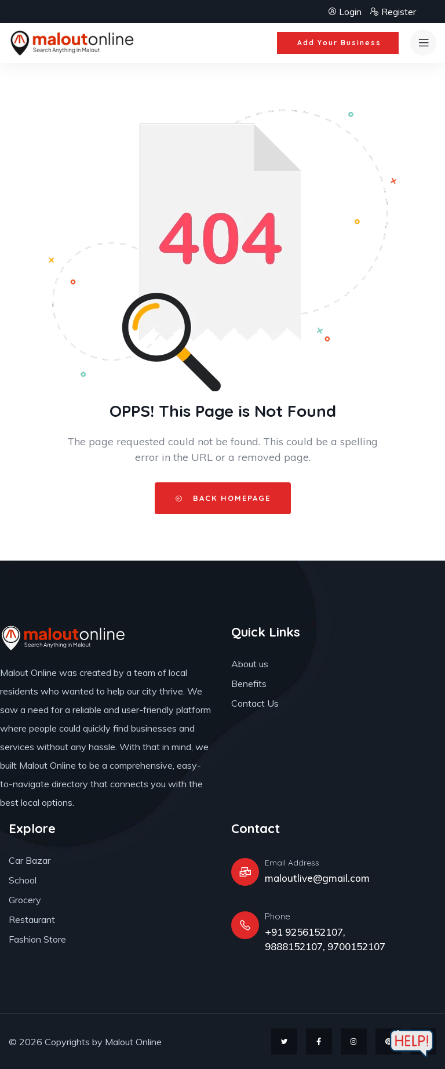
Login (345, 11)
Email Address (292, 862)
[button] (338, 43)
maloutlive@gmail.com (317, 878)
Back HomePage (223, 498)
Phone (277, 916)
